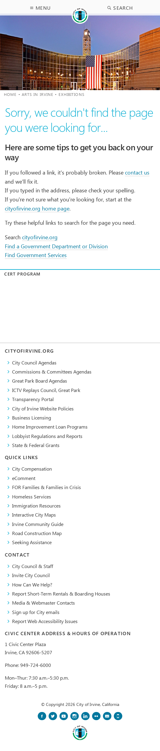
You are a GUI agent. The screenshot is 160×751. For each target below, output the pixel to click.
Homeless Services (31, 496)
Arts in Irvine (37, 94)
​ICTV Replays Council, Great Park (46, 390)
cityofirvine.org (40, 236)
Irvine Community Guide (37, 524)
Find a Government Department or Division (56, 246)
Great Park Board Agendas (39, 380)
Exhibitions (72, 94)
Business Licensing (31, 417)
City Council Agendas (34, 362)
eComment (23, 478)
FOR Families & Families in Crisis (46, 487)
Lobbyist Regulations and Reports (47, 436)
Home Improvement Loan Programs (50, 426)
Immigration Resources (36, 505)
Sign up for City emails (35, 612)
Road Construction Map (37, 533)
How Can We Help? (32, 584)
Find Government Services (36, 254)
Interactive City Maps (34, 514)
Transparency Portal (33, 399)
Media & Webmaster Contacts (43, 602)
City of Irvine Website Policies (43, 408)
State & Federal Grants (35, 445)
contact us (137, 172)
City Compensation (32, 468)
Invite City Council (31, 575)
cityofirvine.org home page (37, 208)
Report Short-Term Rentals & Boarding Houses (61, 593)
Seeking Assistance (32, 542)
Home (10, 94)
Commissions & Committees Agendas (51, 371)
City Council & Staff (32, 566)
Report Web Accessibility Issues (45, 621)
